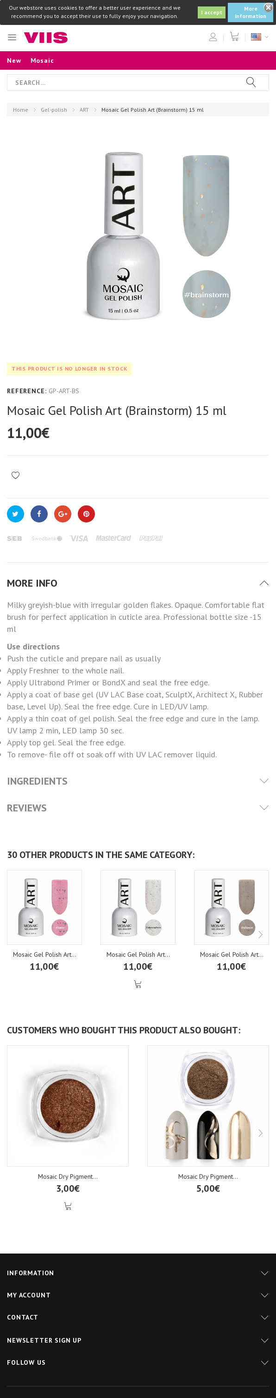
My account (28, 1295)
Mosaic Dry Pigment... (68, 1176)
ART (84, 109)
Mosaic (42, 60)
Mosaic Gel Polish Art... (44, 954)
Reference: (26, 391)
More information (250, 12)
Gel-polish (54, 109)
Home (20, 109)
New (14, 60)
